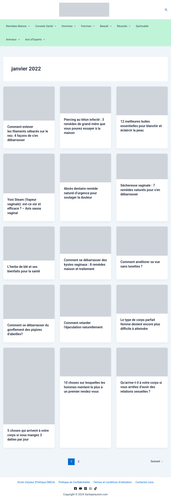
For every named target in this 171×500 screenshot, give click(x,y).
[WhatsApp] (90, 488)
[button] (166, 10)
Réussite (123, 26)
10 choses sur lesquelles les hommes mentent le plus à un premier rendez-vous (85, 388)
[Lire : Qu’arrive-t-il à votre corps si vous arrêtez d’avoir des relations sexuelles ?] (142, 363)
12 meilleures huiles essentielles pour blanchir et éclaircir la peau (141, 125)
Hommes (68, 26)
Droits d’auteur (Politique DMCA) (36, 482)
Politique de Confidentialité (74, 482)
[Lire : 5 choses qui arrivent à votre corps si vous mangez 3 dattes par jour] (29, 386)
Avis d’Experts (35, 39)
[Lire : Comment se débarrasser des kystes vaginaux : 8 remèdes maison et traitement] (85, 239)
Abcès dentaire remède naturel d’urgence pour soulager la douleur (81, 192)
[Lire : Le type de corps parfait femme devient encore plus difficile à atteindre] (142, 300)
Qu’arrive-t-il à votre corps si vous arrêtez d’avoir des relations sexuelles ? (141, 388)
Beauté (106, 26)
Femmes (88, 26)
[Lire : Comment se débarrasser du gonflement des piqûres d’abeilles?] (29, 303)
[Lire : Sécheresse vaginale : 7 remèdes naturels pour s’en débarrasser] (142, 166)
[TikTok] (95, 488)
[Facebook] (75, 488)
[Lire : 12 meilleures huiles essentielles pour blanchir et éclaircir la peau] (142, 100)
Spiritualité (142, 26)
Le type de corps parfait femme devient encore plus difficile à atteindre (140, 325)
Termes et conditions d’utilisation (112, 482)
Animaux (13, 39)
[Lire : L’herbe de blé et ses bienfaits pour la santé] (29, 242)
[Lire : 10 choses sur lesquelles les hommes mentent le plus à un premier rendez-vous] (85, 363)
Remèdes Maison (18, 26)
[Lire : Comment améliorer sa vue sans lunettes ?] (142, 240)
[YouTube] (80, 488)
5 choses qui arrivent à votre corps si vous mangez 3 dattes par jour (28, 436)
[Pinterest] (85, 488)
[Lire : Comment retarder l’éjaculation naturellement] (85, 301)
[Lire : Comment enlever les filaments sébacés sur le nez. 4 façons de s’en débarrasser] (29, 103)
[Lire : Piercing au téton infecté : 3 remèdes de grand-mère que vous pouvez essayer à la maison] (85, 99)
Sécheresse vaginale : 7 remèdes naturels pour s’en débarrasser (140, 189)
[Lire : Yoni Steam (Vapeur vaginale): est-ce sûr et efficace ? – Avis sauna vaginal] (29, 173)
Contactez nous (144, 482)
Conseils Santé (45, 26)
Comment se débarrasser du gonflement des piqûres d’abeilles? (28, 330)
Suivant (156, 462)
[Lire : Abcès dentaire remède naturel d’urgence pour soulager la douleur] (85, 167)
